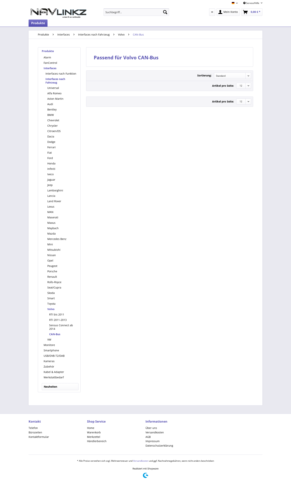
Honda (51, 163)
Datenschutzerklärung (159, 445)
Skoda (51, 293)
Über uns (151, 428)
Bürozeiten (35, 432)
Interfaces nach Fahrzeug (55, 80)
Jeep (50, 185)
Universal (53, 88)
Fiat (49, 152)
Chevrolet (53, 120)
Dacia (50, 136)
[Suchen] (165, 12)
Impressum (153, 441)
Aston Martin (55, 98)
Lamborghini (55, 190)
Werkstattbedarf (54, 377)
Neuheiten (50, 386)
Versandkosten (155, 432)
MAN (50, 212)
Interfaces (50, 68)
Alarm (47, 57)
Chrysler (52, 125)
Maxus (51, 223)
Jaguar (51, 179)
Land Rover (54, 201)
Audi (50, 104)
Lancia (51, 196)
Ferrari (51, 147)
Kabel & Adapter (54, 372)
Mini (50, 244)
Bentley (52, 109)
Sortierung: (204, 75)
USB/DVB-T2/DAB (54, 355)
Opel (50, 260)
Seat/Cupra (54, 287)
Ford (50, 158)
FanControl (50, 63)
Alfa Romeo (54, 93)
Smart (51, 298)
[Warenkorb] (251, 12)
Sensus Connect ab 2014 (61, 327)
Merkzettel (93, 437)
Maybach (53, 228)
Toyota (51, 303)
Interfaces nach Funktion (60, 73)
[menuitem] (136, 12)
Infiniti (51, 169)
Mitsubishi (54, 249)
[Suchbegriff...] (136, 12)
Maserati (52, 217)
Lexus (50, 206)
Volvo (51, 309)
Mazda (51, 233)
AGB (148, 437)
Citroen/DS (54, 131)
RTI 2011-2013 (58, 320)
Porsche (52, 271)
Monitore (49, 345)
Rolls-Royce (54, 282)
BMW (50, 115)
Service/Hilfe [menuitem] (251, 3)
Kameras (49, 361)
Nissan (51, 255)
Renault (52, 276)
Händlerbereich (97, 441)
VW (49, 339)
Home (90, 428)
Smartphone (51, 350)
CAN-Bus (54, 334)
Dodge (51, 142)
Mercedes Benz (56, 239)
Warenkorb (94, 432)
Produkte (48, 51)
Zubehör (49, 366)
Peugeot (52, 266)
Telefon (33, 428)
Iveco (50, 174)
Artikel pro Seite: (223, 85)
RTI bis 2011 (56, 314)
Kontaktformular (39, 437)
